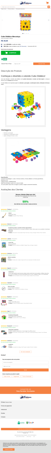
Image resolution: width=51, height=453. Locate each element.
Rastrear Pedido (9, 402)
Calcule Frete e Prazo (6, 63)
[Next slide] (49, 20)
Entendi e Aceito (9, 449)
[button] (24, 33)
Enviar (25, 369)
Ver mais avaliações (25, 351)
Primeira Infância (11, 8)
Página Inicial (3, 8)
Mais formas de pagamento (7, 49)
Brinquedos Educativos (20, 8)
